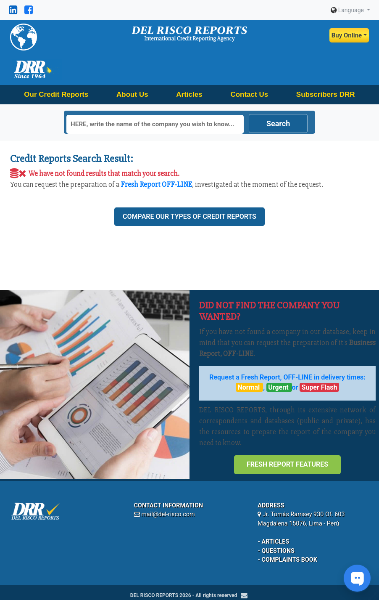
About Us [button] (132, 94)
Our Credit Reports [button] (56, 94)
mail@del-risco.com (168, 514)
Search (278, 123)
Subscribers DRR (325, 94)
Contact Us (249, 94)
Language (348, 10)
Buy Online (347, 35)
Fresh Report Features (287, 464)
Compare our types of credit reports (189, 216)
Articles (189, 94)
